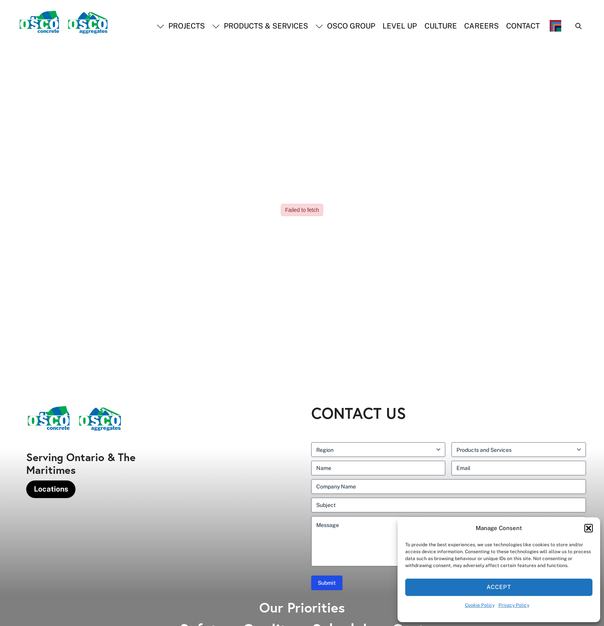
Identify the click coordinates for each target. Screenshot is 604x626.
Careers (481, 26)
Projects (181, 26)
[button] (588, 528)
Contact (523, 26)
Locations (51, 489)
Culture (440, 26)
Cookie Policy (480, 605)
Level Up (400, 26)
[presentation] (17, 606)
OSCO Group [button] (345, 26)
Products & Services (260, 26)
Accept (499, 587)
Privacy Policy (513, 605)
